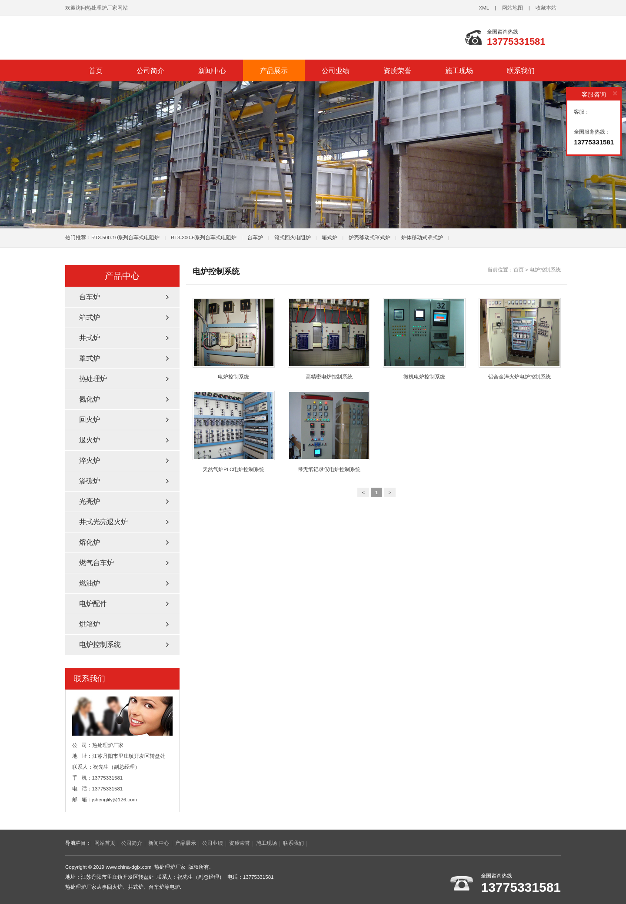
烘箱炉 (89, 624)
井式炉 (89, 338)
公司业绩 (336, 70)
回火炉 (89, 419)
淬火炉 (89, 460)
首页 (96, 70)
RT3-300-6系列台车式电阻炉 (203, 237)
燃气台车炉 (96, 562)
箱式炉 (329, 237)
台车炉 (255, 237)
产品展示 (274, 70)
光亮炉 (89, 501)
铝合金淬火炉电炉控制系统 (520, 338)
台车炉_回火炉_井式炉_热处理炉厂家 (174, 38)
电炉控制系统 (545, 269)
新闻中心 (212, 70)
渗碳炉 (89, 481)
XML (484, 7)
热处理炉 (93, 378)
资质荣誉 (397, 70)
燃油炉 (89, 583)
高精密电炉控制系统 (329, 338)
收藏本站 (546, 7)
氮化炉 (89, 399)
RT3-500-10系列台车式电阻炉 (125, 237)
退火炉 (89, 440)
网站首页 (104, 843)
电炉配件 (93, 603)
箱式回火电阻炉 (292, 237)
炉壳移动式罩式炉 (369, 237)
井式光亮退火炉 (103, 522)
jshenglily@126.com (114, 799)
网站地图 (512, 7)
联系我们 (521, 70)
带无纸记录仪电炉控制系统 (329, 431)
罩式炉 (89, 358)
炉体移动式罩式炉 (422, 237)
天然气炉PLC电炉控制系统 (234, 431)
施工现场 (459, 70)
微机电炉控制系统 (424, 338)
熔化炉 (89, 542)
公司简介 (150, 70)
